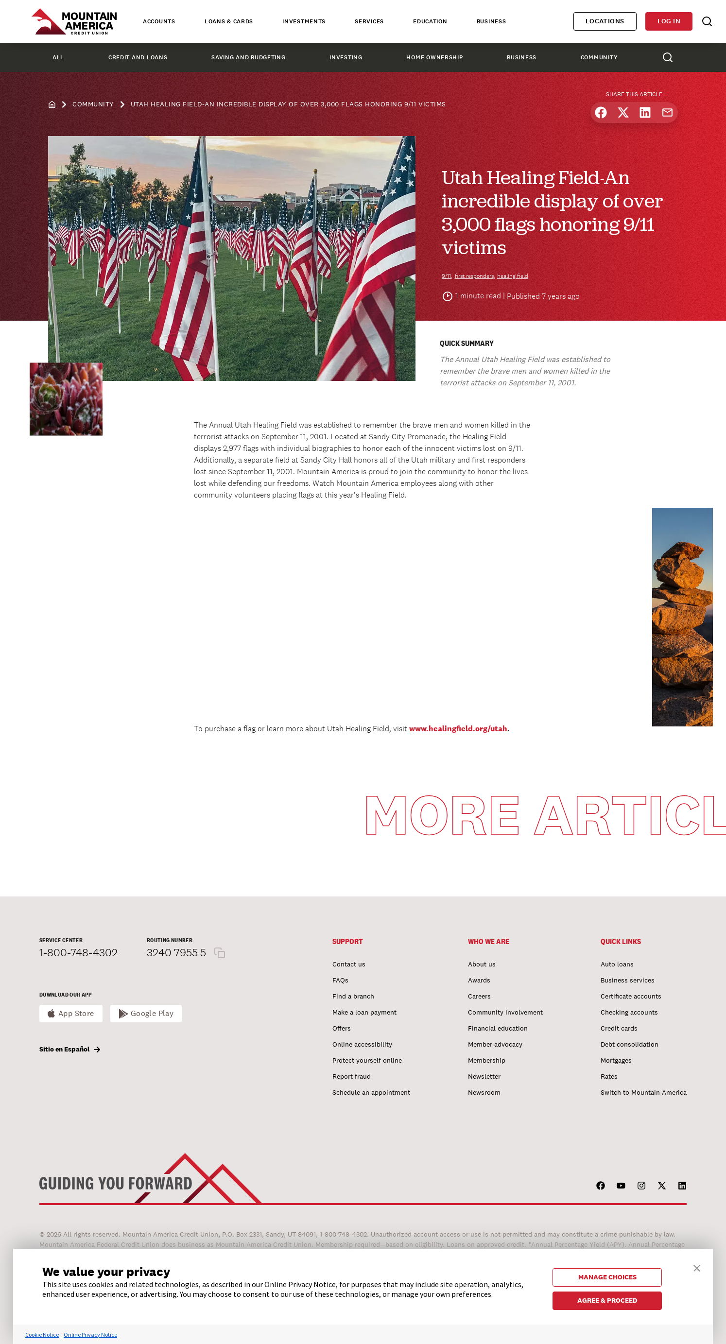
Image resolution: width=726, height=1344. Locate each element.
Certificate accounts (631, 996)
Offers (341, 1028)
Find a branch (353, 996)
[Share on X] (623, 112)
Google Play (152, 1013)
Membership (486, 1060)
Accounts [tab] (159, 21)
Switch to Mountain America (644, 1092)
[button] (697, 1267)
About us (482, 964)
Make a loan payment (364, 1012)
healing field (512, 276)
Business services (628, 980)
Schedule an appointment (371, 1092)
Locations (605, 21)
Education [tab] (430, 21)
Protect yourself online (367, 1060)
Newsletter (484, 1076)
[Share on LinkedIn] (645, 112)
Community (599, 57)
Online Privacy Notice (90, 1334)
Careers (479, 996)
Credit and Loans (138, 57)
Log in (668, 21)
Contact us (348, 964)
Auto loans (617, 964)
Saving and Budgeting (248, 57)
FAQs (340, 980)
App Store (76, 1013)
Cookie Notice (42, 1334)
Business (521, 57)
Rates (609, 1076)
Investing (345, 57)
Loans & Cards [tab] (229, 21)
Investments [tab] (304, 21)
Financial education (498, 1028)
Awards (479, 980)
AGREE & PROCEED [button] (607, 1300)
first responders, (475, 276)
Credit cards (619, 1028)
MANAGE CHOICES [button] (607, 1277)
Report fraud (351, 1076)
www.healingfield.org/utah (458, 729)
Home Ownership (434, 57)
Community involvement (505, 1012)
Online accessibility (362, 1044)
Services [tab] (369, 21)
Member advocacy (495, 1044)
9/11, (447, 276)
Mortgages (616, 1060)
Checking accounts (629, 1012)
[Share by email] (667, 112)
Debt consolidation (629, 1044)
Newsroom (484, 1092)
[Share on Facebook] (601, 112)
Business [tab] (491, 21)
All (58, 57)
